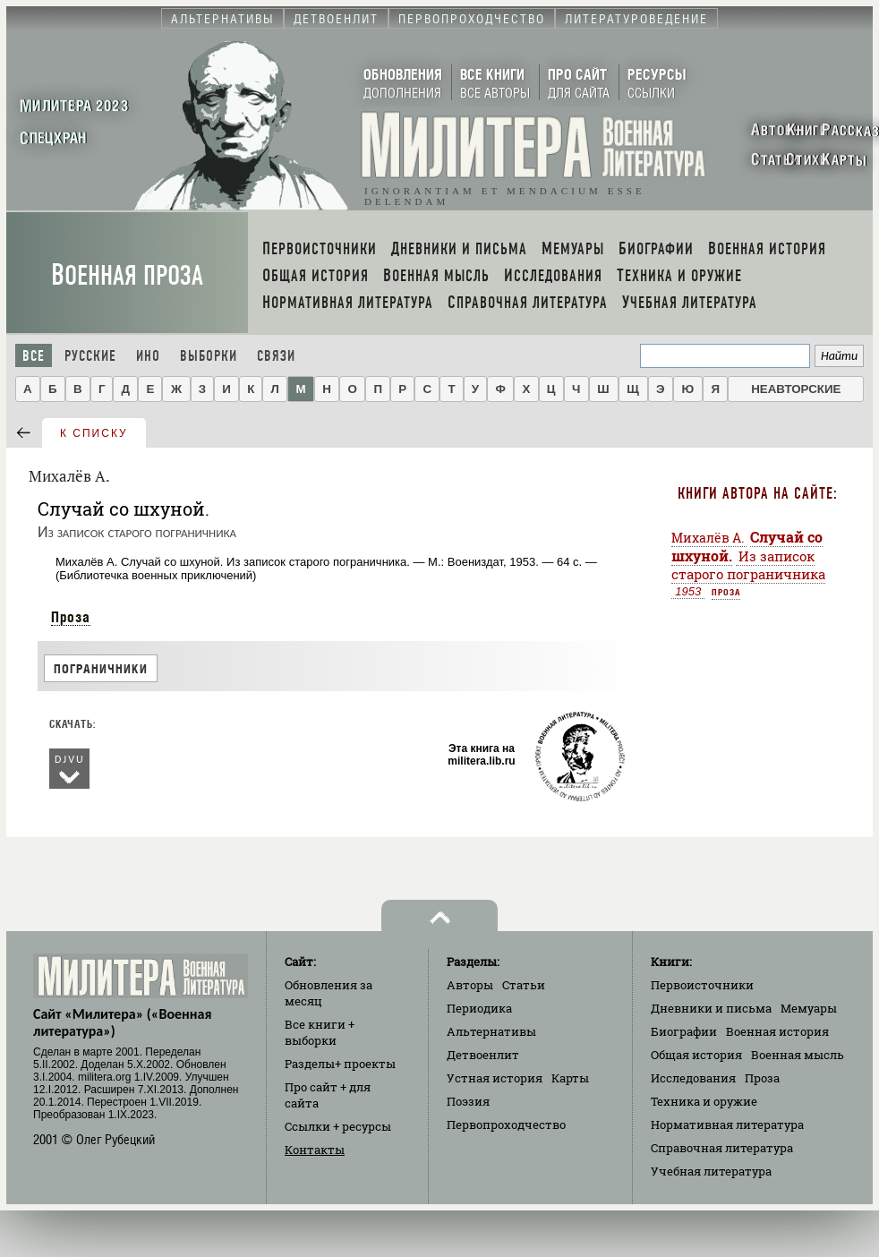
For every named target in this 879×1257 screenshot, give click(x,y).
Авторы (470, 985)
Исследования (693, 1078)
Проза (70, 617)
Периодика (479, 1008)
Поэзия (468, 1101)
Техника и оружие (704, 1101)
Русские (90, 355)
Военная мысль (797, 1055)
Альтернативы (491, 1031)
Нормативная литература (727, 1124)
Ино (148, 355)
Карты (570, 1078)
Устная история (494, 1078)
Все (33, 355)
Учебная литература (711, 1171)
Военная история (777, 1031)
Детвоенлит (483, 1055)
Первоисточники (702, 985)
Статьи (523, 985)
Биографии (684, 1031)
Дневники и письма (711, 1008)
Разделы (340, 1064)
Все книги (319, 1032)
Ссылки (338, 1126)
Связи (276, 355)
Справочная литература (722, 1148)
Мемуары (809, 1008)
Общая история (696, 1055)
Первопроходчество (506, 1124)
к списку (94, 433)
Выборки (208, 355)
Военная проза (127, 275)
